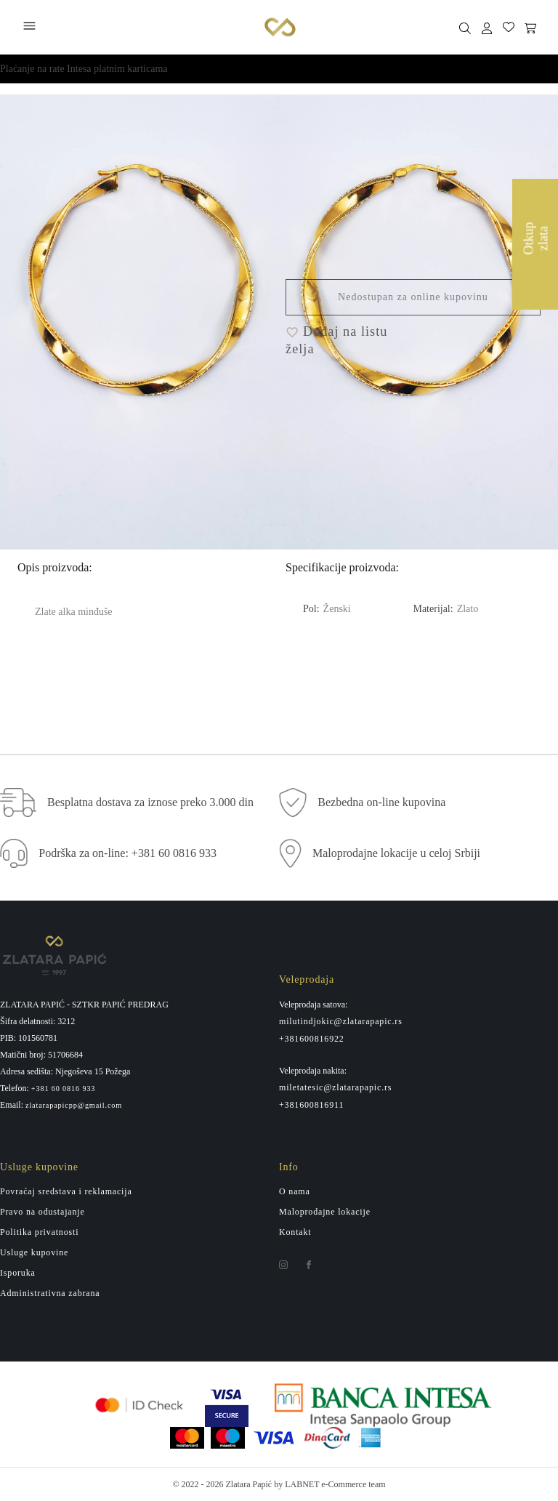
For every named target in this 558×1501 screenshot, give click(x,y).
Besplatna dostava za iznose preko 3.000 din (150, 802)
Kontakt (295, 1232)
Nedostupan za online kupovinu (413, 296)
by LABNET (296, 1484)
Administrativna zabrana (50, 1293)
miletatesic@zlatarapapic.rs (335, 1087)
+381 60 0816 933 (63, 1088)
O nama (294, 1191)
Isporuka (18, 1273)
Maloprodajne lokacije (325, 1212)
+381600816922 (311, 1038)
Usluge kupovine (34, 1252)
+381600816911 (311, 1104)
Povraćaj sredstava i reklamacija (66, 1191)
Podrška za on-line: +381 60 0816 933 (128, 853)
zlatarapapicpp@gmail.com (73, 1105)
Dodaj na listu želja (336, 340)
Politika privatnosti (39, 1232)
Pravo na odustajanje (42, 1212)
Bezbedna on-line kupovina (381, 802)
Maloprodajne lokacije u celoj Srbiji (396, 853)
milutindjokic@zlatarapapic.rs (341, 1021)
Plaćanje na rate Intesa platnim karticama (84, 68)
